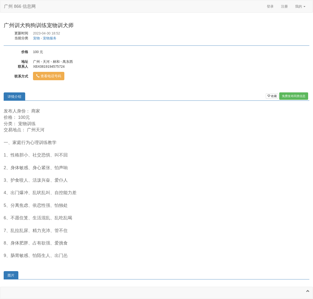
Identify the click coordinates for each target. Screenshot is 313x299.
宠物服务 (49, 38)
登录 (270, 6)
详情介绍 (14, 97)
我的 (300, 6)
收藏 (272, 96)
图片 (11, 275)
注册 (284, 6)
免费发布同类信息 (293, 96)
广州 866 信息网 (20, 6)
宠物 (36, 38)
